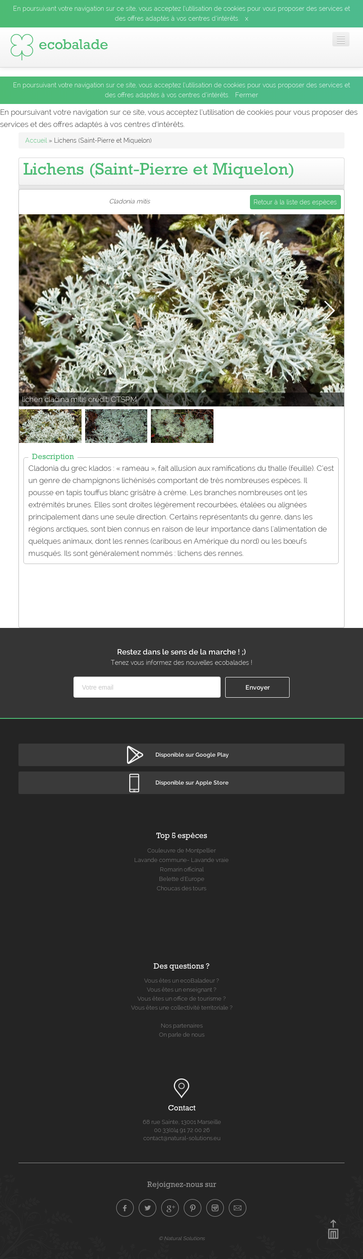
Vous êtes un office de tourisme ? (181, 998)
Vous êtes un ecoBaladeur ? (181, 980)
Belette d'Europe (181, 878)
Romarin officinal (182, 869)
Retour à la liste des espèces (295, 202)
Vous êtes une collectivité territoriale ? (181, 1007)
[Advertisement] (183, 590)
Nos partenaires (182, 1025)
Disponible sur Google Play (192, 754)
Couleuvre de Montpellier (181, 850)
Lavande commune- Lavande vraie (181, 860)
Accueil (36, 140)
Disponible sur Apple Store (192, 782)
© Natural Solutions (181, 1238)
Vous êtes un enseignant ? (181, 989)
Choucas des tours (181, 888)
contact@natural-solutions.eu (182, 1138)
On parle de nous (181, 1034)
